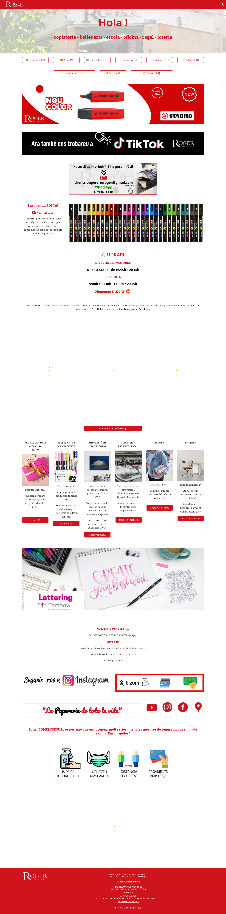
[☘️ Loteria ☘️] (113, 73)
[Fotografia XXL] (97, 534)
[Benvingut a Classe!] (160, 508)
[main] (113, 26)
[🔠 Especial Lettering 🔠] (97, 60)
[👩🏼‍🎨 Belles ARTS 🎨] (35, 60)
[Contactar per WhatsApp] (112, 428)
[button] (222, 4)
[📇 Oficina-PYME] (160, 60)
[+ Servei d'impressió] (129, 519)
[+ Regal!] (35, 520)
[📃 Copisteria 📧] (129, 60)
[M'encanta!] (66, 523)
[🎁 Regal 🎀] (66, 60)
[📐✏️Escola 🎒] (191, 60)
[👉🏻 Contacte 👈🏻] (74, 73)
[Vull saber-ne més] (191, 518)
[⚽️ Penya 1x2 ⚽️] (151, 73)
